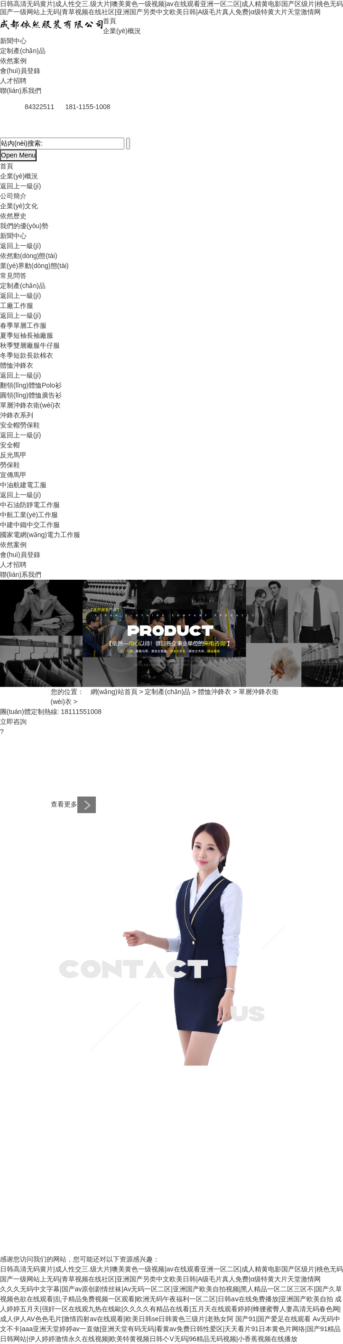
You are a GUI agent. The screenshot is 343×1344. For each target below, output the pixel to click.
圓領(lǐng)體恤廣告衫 (31, 395)
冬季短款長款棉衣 (26, 355)
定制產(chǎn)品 (23, 51)
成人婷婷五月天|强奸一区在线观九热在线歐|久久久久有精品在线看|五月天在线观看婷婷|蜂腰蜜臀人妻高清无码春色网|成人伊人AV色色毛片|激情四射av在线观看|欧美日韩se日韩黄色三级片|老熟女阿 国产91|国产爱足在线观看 (171, 1309)
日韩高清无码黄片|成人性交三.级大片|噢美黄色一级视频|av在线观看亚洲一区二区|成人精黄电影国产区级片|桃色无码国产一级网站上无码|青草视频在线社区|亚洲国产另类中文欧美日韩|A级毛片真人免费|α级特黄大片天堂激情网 (171, 8)
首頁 (109, 21)
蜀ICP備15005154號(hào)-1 (114, 1239)
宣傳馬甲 (13, 475)
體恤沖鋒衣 (16, 365)
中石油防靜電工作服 (30, 505)
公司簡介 (13, 196)
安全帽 (10, 445)
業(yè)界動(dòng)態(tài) (34, 265)
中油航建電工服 (23, 485)
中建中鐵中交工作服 (30, 524)
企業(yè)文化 (19, 206)
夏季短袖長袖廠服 (26, 335)
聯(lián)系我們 (20, 90)
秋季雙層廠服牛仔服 (30, 345)
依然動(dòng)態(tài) (28, 256)
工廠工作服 (16, 305)
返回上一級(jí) (20, 186)
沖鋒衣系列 (16, 415)
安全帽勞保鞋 (20, 425)
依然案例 (13, 61)
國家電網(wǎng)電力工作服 (40, 534)
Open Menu (18, 155)
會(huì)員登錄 (20, 70)
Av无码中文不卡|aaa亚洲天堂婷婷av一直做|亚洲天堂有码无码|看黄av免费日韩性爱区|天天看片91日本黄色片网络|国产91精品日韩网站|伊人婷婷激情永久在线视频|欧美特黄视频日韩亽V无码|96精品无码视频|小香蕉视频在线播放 (170, 1329)
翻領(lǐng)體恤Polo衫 (31, 385)
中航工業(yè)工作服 (29, 515)
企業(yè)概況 (122, 31)
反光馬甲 (13, 455)
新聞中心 (13, 41)
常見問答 (13, 275)
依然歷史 (13, 216)
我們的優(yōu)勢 (24, 226)
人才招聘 (13, 80)
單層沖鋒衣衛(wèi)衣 (30, 405)
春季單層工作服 (23, 325)
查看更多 (73, 804)
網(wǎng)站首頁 (114, 691)
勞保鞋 (10, 465)
